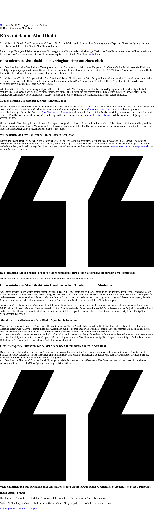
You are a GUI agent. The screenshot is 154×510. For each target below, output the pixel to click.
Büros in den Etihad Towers (97, 115)
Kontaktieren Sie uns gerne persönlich (129, 146)
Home (3, 25)
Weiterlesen (94, 54)
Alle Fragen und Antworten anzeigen (18, 508)
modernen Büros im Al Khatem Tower (104, 109)
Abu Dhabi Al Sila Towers (55, 112)
